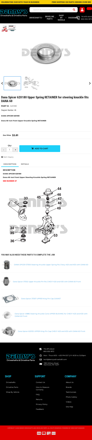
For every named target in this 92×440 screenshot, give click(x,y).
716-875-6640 (48, 349)
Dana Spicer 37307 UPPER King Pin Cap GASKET (41, 299)
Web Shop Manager (77, 428)
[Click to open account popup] (82, 10)
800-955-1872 (48, 351)
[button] (54, 9)
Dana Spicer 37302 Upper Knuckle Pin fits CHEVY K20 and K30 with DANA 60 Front (47, 282)
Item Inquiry (8, 157)
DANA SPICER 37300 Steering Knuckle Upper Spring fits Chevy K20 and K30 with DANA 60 (51, 265)
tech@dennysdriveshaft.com (55, 359)
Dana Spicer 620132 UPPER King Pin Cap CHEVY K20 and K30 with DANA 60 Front (51, 331)
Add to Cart (41, 148)
